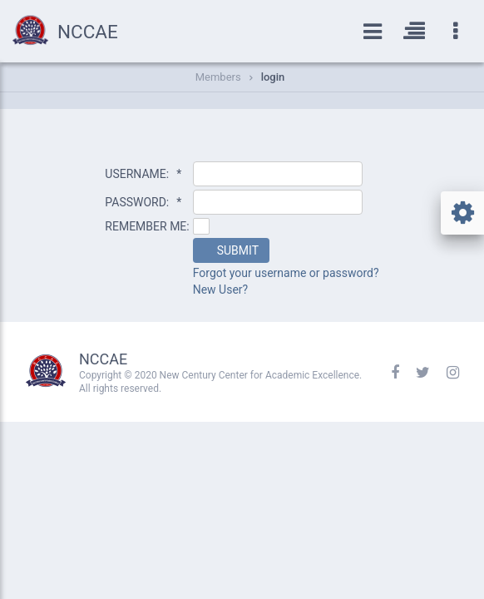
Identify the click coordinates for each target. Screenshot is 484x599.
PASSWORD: (143, 202)
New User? (221, 289)
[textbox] (278, 173)
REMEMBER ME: (147, 226)
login (273, 77)
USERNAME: (143, 174)
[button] (231, 250)
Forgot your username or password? (286, 273)
